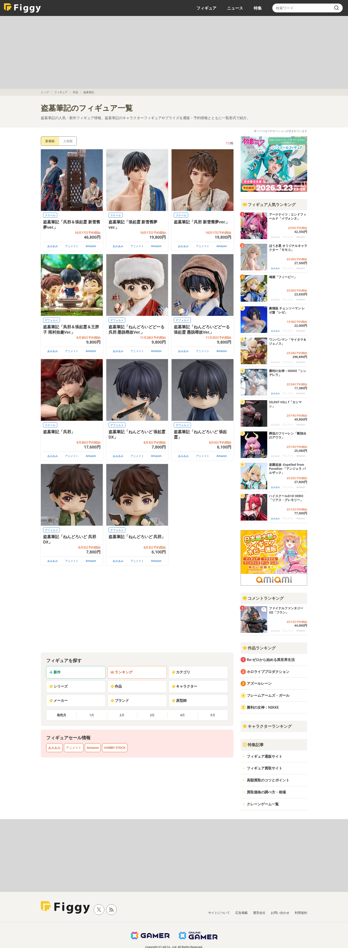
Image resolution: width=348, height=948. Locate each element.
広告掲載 (241, 913)
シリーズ (58, 686)
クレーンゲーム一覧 (263, 804)
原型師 (179, 700)
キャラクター (184, 686)
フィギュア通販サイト (264, 756)
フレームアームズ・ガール (268, 695)
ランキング (121, 672)
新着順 (50, 141)
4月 (182, 715)
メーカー (58, 700)
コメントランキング (263, 598)
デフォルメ (51, 320)
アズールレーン (259, 683)
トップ (45, 92)
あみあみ (52, 246)
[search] (336, 8)
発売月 (61, 715)
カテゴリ (181, 672)
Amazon (91, 246)
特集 (258, 8)
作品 (75, 92)
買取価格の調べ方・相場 (266, 792)
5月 (212, 715)
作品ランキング (259, 648)
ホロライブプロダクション (268, 671)
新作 (55, 672)
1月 (91, 715)
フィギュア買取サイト (264, 768)
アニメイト (71, 246)
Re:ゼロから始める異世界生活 (271, 659)
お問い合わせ (280, 913)
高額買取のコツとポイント (268, 780)
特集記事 (253, 744)
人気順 (68, 141)
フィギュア (206, 8)
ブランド (119, 700)
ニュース (235, 8)
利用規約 (301, 913)
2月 (122, 715)
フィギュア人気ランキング (269, 204)
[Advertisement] (174, 52)
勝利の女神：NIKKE (263, 707)
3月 (152, 715)
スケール (50, 215)
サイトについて (219, 913)
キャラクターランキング (267, 726)
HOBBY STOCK (114, 747)
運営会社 (259, 913)
